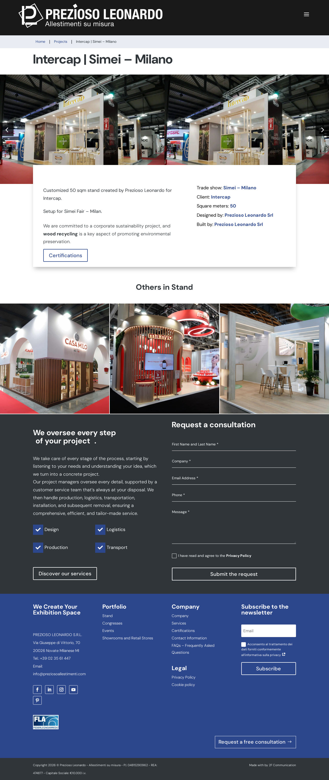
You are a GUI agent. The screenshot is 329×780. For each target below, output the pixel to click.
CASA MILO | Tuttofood (54, 359)
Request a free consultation (252, 742)
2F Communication (282, 765)
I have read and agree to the (211, 555)
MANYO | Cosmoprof (164, 359)
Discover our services (65, 573)
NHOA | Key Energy (274, 359)
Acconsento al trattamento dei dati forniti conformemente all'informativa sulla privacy (266, 649)
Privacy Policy (238, 555)
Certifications (65, 255)
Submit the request (234, 574)
